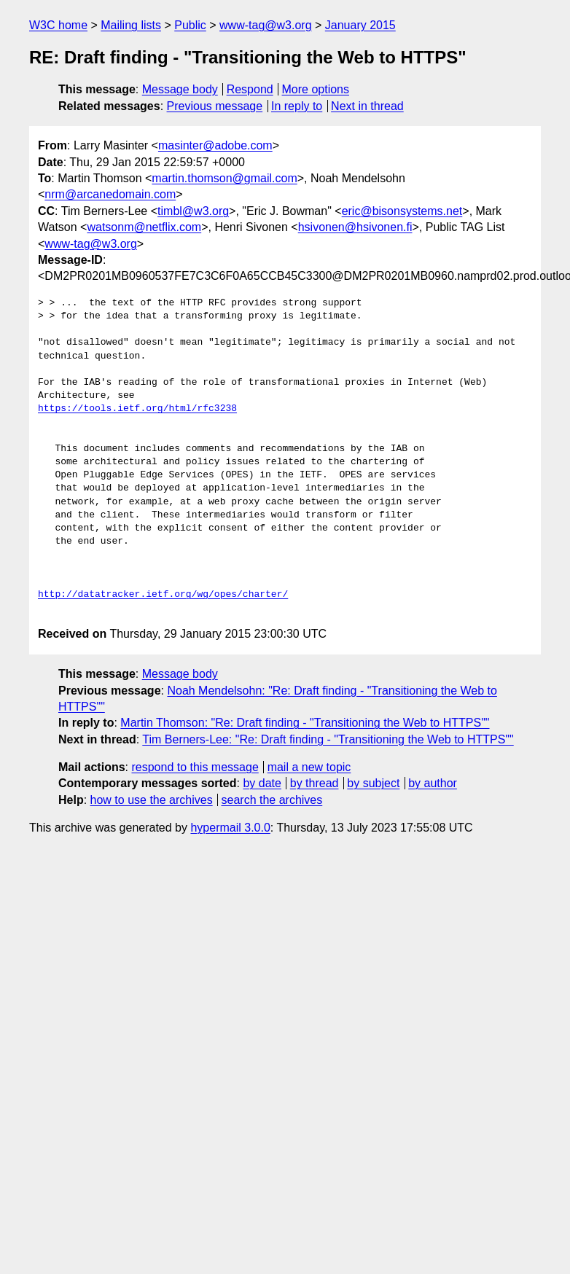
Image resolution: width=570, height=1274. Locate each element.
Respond (250, 89)
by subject (373, 783)
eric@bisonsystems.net (402, 211)
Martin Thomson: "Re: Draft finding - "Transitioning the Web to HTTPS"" (304, 722)
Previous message (215, 106)
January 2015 (360, 25)
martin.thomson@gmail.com (224, 178)
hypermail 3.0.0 (230, 827)
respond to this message (194, 767)
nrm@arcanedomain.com (110, 194)
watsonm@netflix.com (144, 227)
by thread (314, 783)
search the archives (272, 800)
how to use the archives (151, 800)
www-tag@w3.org (265, 25)
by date (262, 783)
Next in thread (367, 106)
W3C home (58, 25)
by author (432, 783)
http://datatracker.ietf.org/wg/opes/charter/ (163, 594)
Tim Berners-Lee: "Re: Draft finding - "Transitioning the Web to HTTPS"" (327, 739)
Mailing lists (131, 25)
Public (190, 25)
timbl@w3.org (193, 211)
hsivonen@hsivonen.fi (355, 227)
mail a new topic (309, 767)
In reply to (296, 106)
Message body (180, 89)
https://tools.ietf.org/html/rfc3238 (137, 408)
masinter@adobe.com (215, 145)
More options (316, 89)
